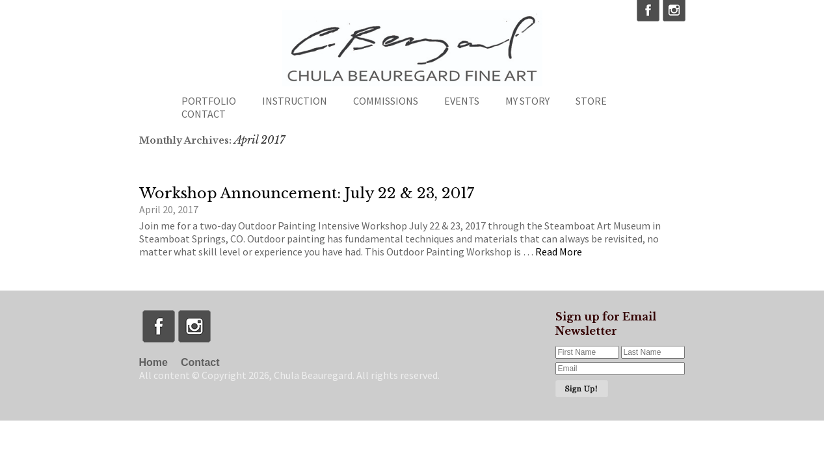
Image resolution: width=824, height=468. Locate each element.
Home (153, 362)
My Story (527, 100)
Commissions (385, 100)
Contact (203, 113)
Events (461, 100)
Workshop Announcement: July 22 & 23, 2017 (306, 193)
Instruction (294, 100)
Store (591, 100)
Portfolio (208, 100)
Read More (558, 251)
